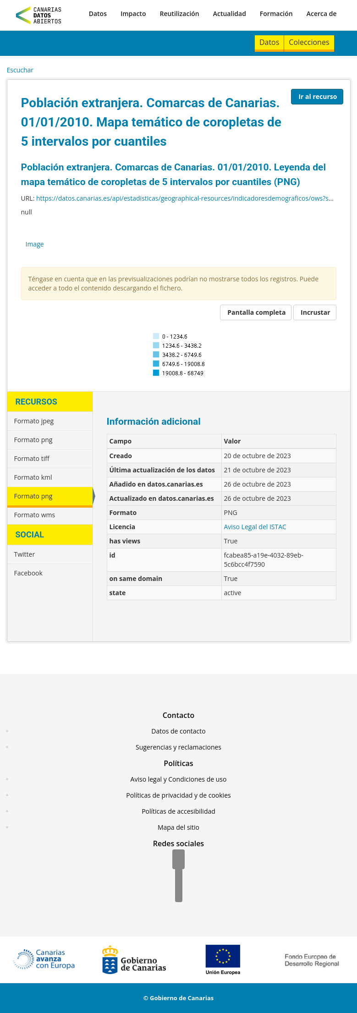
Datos (98, 13)
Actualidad (229, 13)
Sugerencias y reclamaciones (178, 747)
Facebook (28, 573)
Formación (276, 13)
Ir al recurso (317, 96)
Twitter (24, 554)
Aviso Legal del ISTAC (255, 526)
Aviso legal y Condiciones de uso (179, 779)
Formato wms (34, 514)
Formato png (33, 439)
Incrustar (315, 312)
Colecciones (309, 42)
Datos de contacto (178, 731)
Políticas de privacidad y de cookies (178, 795)
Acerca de (322, 13)
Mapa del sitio (178, 827)
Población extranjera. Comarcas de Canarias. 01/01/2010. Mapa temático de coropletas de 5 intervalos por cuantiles (151, 122)
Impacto (133, 13)
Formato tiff (31, 458)
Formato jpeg (34, 420)
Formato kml (33, 477)
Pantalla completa (256, 312)
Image (35, 244)
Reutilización (179, 13)
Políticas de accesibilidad (178, 811)
